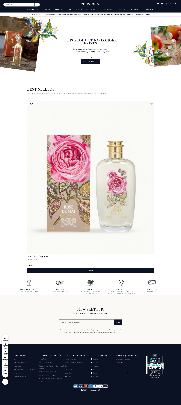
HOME (69, 10)
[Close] (179, 14)
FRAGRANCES (32, 10)
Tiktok (94, 369)
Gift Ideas (134, 10)
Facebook (95, 359)
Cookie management (20, 376)
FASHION (58, 10)
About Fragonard (70, 359)
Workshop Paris (5, 354)
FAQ (15, 359)
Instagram (96, 366)
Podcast (95, 376)
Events (67, 366)
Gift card (108, 10)
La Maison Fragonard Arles (48, 372)
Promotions (148, 10)
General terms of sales (21, 362)
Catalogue (68, 369)
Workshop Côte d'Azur (5, 347)
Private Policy (18, 373)
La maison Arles (5, 360)
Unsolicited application (123, 359)
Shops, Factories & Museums (74, 362)
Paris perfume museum (47, 375)
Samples (121, 10)
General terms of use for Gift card (24, 369)
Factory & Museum (5, 366)
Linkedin (95, 373)
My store (5, 340)
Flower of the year (5, 372)
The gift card (43, 359)
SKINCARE (47, 10)
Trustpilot (125, 373)
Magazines (68, 373)
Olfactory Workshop (45, 362)
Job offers (119, 362)
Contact (69, 376)
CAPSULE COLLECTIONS (85, 10)
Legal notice (17, 366)
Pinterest (95, 362)
